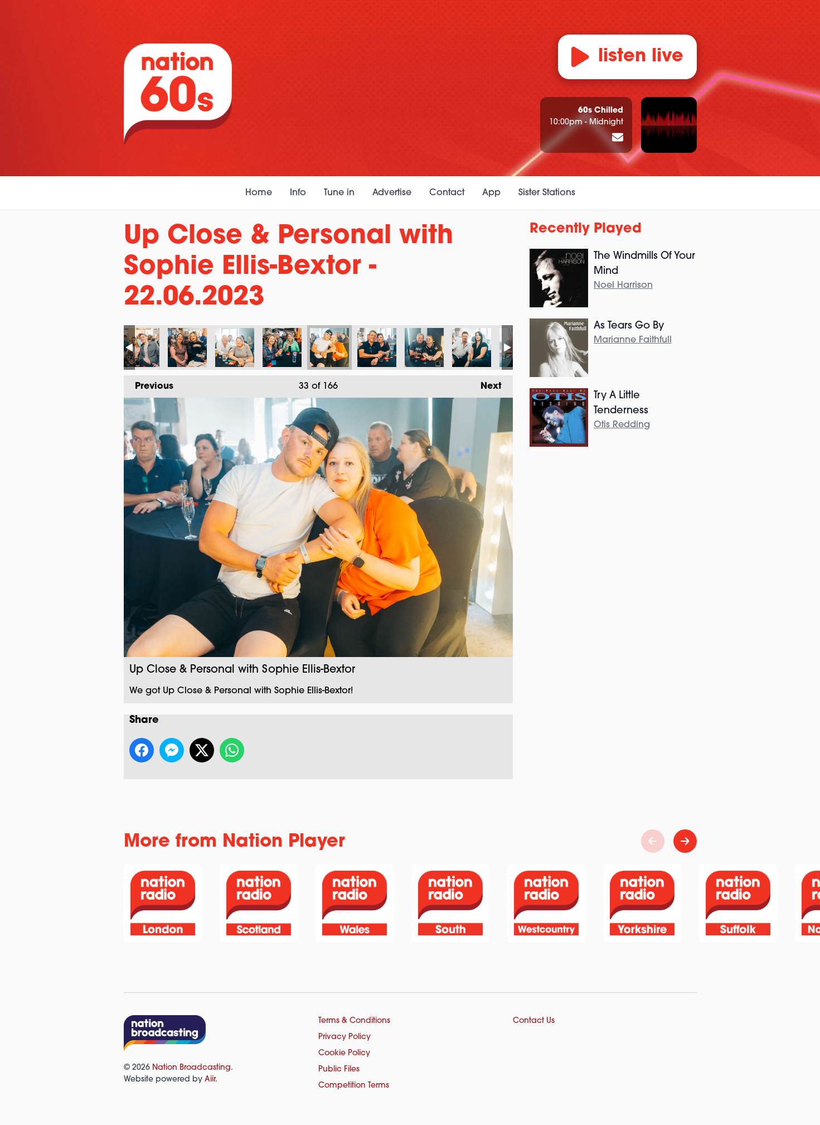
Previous (148, 383)
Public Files (339, 1069)
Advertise (391, 193)
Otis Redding (622, 425)
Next (485, 383)
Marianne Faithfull (633, 340)
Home (258, 193)
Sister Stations (546, 193)
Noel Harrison (623, 285)
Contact (446, 193)
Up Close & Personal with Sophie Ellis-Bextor (139, 347)
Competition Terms (353, 1085)
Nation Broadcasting (191, 1068)
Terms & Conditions (354, 1021)
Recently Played (586, 229)
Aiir (210, 1079)
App (491, 193)
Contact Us (534, 1021)
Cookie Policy (344, 1053)
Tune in (339, 193)
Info (298, 193)
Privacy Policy (344, 1037)
